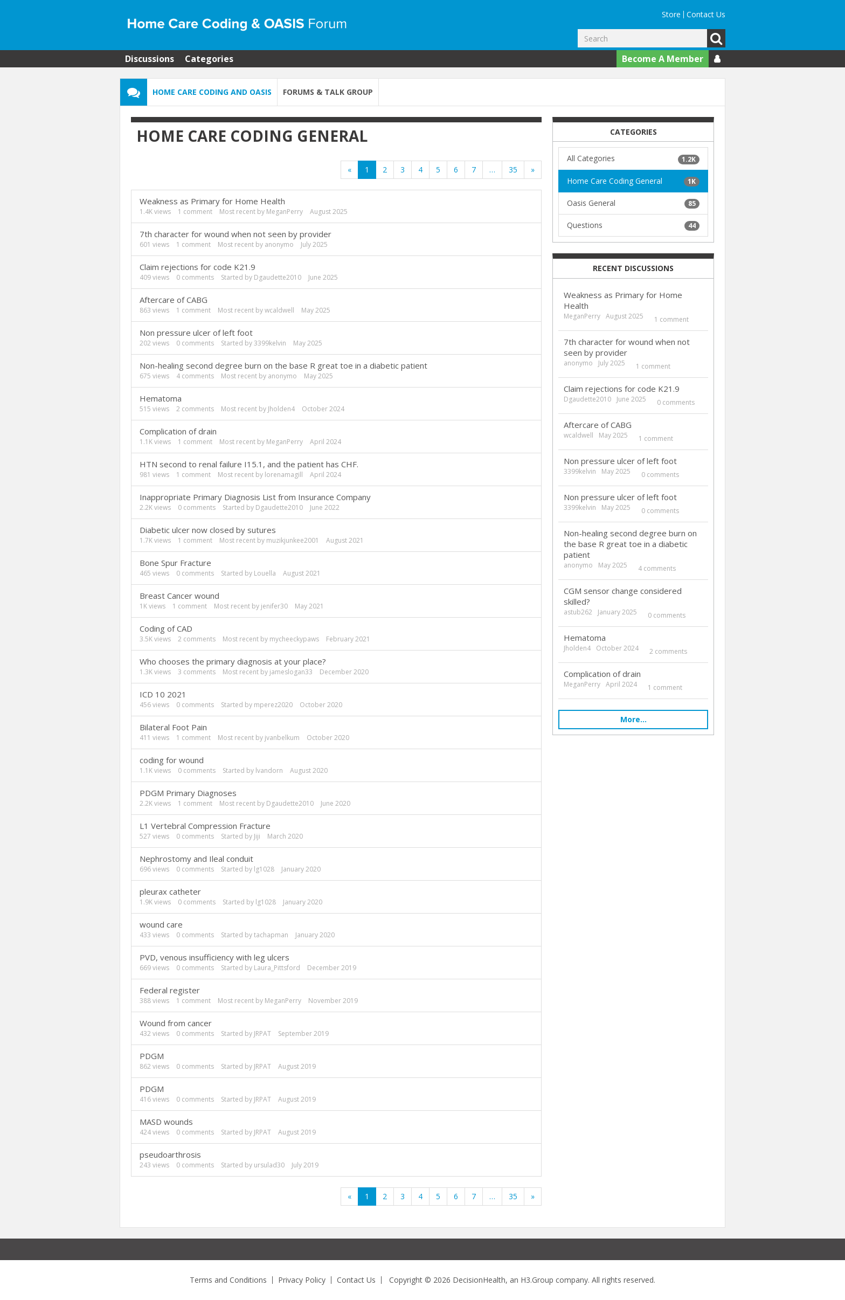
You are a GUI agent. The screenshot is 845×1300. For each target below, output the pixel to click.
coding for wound (172, 760)
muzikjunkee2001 (292, 540)
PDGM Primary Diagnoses (188, 792)
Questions (633, 225)
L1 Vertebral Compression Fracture (205, 825)
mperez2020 (273, 704)
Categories (209, 59)
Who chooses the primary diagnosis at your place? (233, 661)
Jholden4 (281, 408)
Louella (265, 573)
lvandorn (269, 770)
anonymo (279, 244)
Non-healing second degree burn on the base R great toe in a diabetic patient (283, 365)
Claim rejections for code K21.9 (197, 266)
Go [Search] (716, 38)
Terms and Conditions (228, 1280)
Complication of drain (178, 431)
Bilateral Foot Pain (173, 727)
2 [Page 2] (385, 169)
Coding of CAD (166, 628)
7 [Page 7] (474, 169)
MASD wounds (166, 1121)
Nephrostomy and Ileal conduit (196, 858)
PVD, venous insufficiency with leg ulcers (214, 957)
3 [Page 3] (402, 169)
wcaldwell (279, 310)
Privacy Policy (301, 1280)
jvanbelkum (282, 737)
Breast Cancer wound (179, 595)
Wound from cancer (176, 1023)
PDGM (152, 1055)
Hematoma (161, 398)
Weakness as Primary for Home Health (212, 201)
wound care (161, 924)
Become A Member (662, 59)
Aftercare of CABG (173, 299)
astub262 (578, 612)
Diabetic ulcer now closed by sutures (208, 529)
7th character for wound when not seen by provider (235, 234)
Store (671, 14)
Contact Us (706, 14)
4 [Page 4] (420, 169)
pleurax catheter (170, 891)
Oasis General (633, 203)
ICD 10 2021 (163, 694)
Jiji (257, 836)
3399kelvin (270, 343)
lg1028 (264, 869)
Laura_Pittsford (277, 967)
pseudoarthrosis (170, 1154)
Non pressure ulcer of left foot (196, 332)
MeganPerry (284, 211)
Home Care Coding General (633, 181)
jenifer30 (274, 606)
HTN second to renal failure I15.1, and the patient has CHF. (249, 464)
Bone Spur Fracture (175, 562)
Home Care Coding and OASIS (212, 92)
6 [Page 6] (456, 169)
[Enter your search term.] (642, 38)
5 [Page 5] (438, 169)
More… (633, 719)
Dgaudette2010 (277, 277)
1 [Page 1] (367, 169)
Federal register (170, 990)
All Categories (633, 158)
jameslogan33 (291, 671)
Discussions (149, 59)
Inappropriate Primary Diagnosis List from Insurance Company (255, 497)
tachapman (271, 934)
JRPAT (262, 1033)
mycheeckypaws (294, 639)
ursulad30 (269, 1165)
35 (513, 169)
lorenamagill (284, 474)
